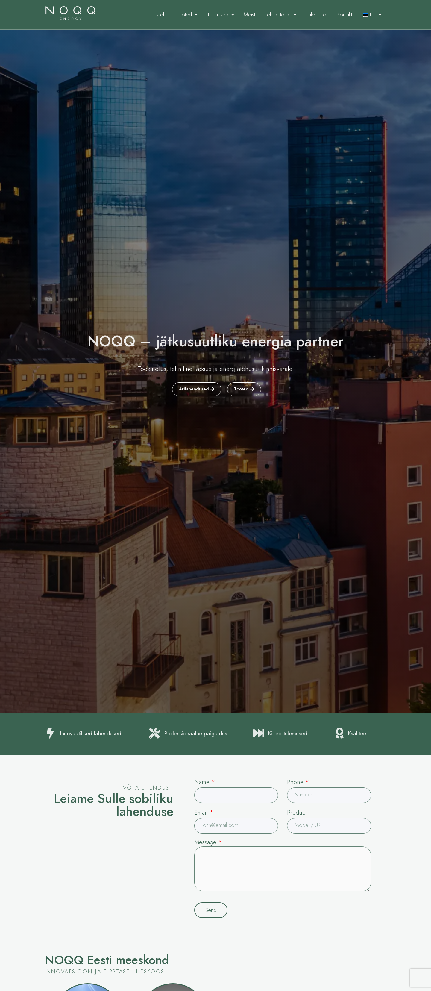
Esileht (160, 15)
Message (208, 842)
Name (204, 782)
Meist (249, 15)
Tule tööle (317, 15)
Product (297, 813)
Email (203, 813)
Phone (298, 782)
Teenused (220, 15)
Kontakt (344, 15)
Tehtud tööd (280, 15)
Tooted (187, 15)
